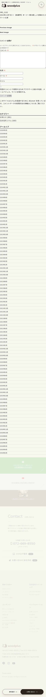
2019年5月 (3, 412)
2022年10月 (4, 275)
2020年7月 (3, 365)
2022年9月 (3, 278)
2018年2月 (3, 453)
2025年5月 (3, 171)
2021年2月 (3, 342)
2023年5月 (3, 251)
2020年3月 (3, 379)
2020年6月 (3, 369)
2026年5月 (3, 130)
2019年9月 (3, 399)
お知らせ (3, 117)
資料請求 (13, 692)
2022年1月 (3, 305)
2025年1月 (3, 184)
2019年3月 (3, 419)
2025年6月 (3, 167)
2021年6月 (3, 328)
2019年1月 (3, 426)
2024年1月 (3, 224)
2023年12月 (4, 228)
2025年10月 (4, 154)
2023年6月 (3, 248)
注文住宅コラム (6, 120)
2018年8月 (3, 436)
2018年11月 (4, 429)
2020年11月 (4, 352)
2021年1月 (3, 345)
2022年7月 (3, 285)
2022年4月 (3, 295)
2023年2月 (3, 261)
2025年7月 (3, 164)
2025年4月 (3, 174)
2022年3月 (3, 298)
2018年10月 (4, 433)
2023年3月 (3, 258)
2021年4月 (3, 335)
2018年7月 (3, 439)
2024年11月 (4, 191)
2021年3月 (3, 339)
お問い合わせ (32, 692)
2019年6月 (3, 409)
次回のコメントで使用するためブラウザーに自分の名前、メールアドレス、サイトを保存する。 (22, 90)
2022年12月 (4, 268)
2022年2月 (3, 302)
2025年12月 (4, 147)
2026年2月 (3, 140)
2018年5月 (3, 446)
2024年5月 (3, 211)
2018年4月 (3, 449)
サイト (2, 81)
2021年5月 (3, 332)
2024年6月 (3, 208)
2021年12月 (4, 308)
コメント (4, 50)
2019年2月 (3, 423)
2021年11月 (4, 312)
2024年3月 (3, 218)
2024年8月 (3, 201)
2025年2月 (3, 181)
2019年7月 (3, 406)
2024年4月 (3, 214)
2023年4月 (3, 255)
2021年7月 (3, 325)
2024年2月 (3, 221)
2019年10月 (4, 396)
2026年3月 (3, 137)
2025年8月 (3, 160)
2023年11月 (4, 231)
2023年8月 (3, 241)
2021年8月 (3, 322)
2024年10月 (4, 194)
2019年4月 (3, 416)
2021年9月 (3, 318)
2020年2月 (3, 382)
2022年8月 (3, 281)
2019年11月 (4, 392)
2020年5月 (3, 372)
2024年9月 (3, 197)
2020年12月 (4, 349)
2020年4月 (3, 375)
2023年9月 (3, 238)
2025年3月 (3, 177)
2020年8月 (3, 362)
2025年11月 (4, 150)
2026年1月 (3, 144)
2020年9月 (3, 359)
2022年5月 (3, 291)
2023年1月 (3, 265)
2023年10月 (4, 234)
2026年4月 (3, 134)
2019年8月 (3, 402)
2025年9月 (3, 157)
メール (3, 75)
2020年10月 (4, 355)
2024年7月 (3, 204)
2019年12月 (4, 389)
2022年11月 (4, 271)
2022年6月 (3, 288)
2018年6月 (3, 443)
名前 (3, 70)
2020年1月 (3, 386)
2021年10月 (4, 315)
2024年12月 (4, 187)
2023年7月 (3, 244)
